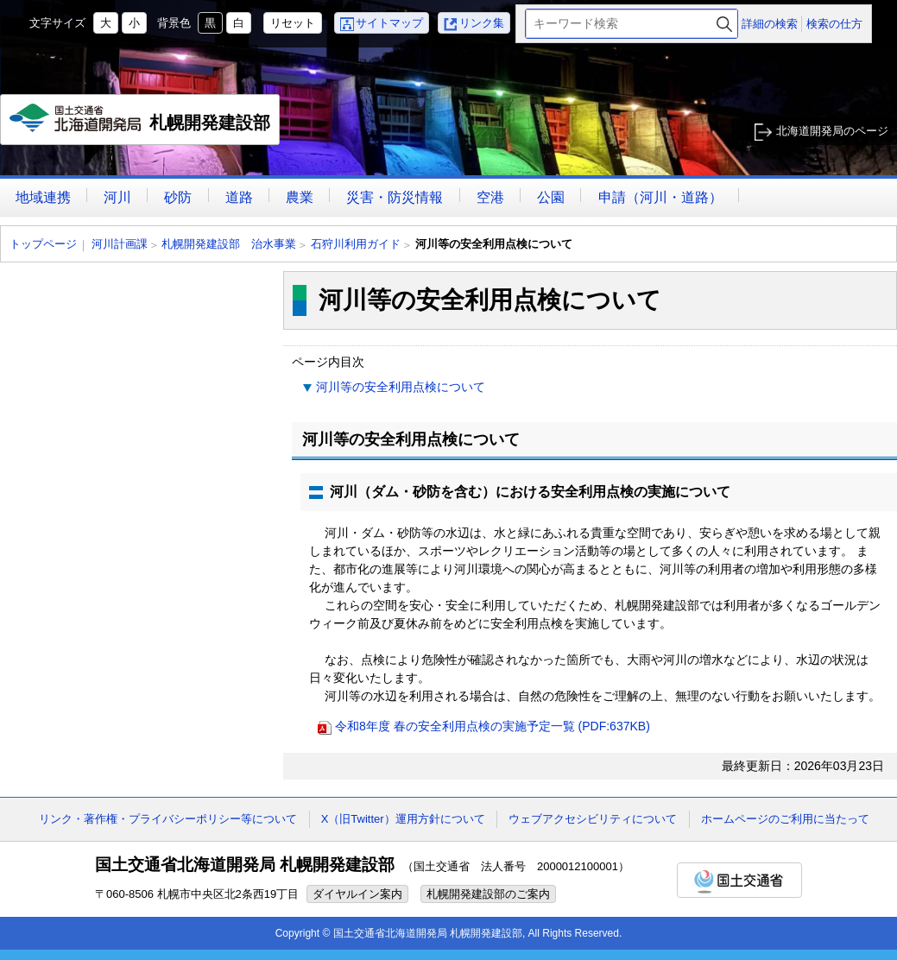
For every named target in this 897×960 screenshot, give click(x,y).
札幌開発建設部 (140, 124)
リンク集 (481, 22)
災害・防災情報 (394, 197)
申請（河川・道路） (660, 197)
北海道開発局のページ (832, 130)
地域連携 (43, 197)
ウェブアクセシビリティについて (593, 818)
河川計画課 (120, 243)
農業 (299, 197)
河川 (117, 197)
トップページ (43, 243)
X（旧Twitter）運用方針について (403, 818)
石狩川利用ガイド (356, 243)
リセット (292, 22)
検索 (724, 23)
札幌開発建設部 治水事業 (228, 243)
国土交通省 (739, 880)
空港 (490, 197)
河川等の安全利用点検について (400, 387)
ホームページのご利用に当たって (785, 818)
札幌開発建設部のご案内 (488, 893)
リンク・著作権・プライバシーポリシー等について (168, 818)
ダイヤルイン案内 (357, 893)
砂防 (178, 197)
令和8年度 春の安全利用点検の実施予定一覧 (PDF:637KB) (492, 726)
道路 (239, 197)
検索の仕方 (834, 23)
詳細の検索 (770, 23)
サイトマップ (389, 22)
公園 (551, 197)
